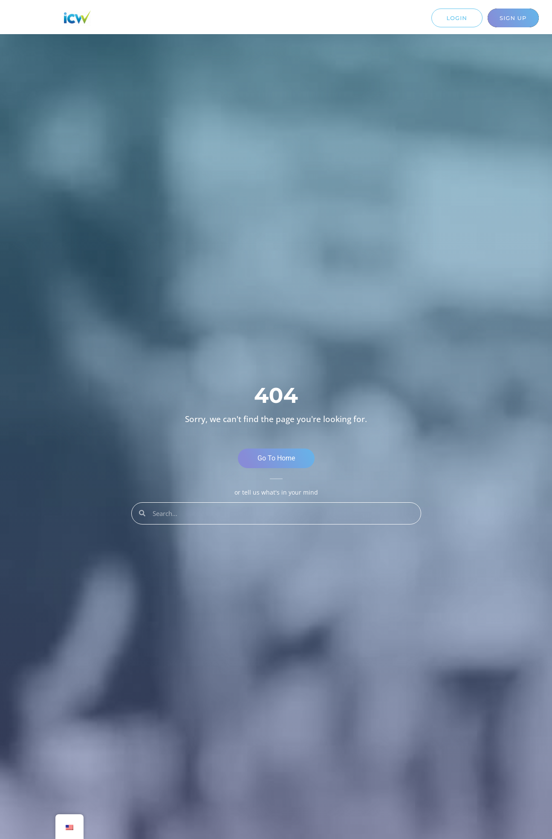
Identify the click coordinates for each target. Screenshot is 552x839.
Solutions (216, 20)
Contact (341, 20)
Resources (263, 20)
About (304, 20)
